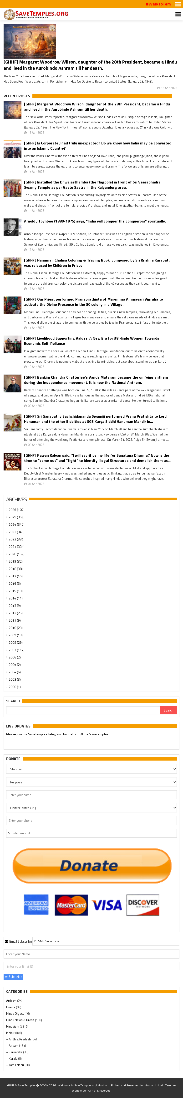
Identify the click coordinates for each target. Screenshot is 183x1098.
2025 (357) (17, 516)
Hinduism (13, 1026)
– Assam (12, 1045)
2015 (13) (16, 590)
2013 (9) (15, 605)
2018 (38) (16, 568)
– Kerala (12, 1058)
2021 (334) (17, 546)
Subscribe (13, 976)
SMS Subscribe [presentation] (46, 941)
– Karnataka (14, 1052)
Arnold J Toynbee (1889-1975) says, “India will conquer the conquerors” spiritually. (95, 221)
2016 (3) (15, 583)
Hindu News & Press (20, 1020)
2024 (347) (17, 524)
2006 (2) (15, 657)
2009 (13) (16, 635)
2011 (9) (15, 620)
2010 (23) (16, 627)
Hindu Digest (15, 1013)
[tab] (18, 941)
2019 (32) (16, 561)
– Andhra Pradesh (18, 1039)
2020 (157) (17, 553)
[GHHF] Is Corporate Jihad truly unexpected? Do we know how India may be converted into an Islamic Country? (97, 145)
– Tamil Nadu (15, 1065)
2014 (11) (16, 598)
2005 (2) (15, 664)
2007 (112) (17, 649)
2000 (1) (15, 686)
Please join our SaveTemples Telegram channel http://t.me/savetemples (57, 734)
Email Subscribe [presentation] (18, 941)
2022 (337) (17, 539)
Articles (11, 1000)
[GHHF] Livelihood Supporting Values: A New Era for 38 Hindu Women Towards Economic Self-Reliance (91, 341)
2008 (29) (16, 642)
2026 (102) (17, 509)
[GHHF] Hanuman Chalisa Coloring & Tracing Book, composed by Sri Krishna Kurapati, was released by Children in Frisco (97, 262)
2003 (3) (15, 679)
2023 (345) (17, 531)
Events (11, 1007)
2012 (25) (16, 612)
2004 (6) (15, 671)
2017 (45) (16, 576)
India (9, 1032)
